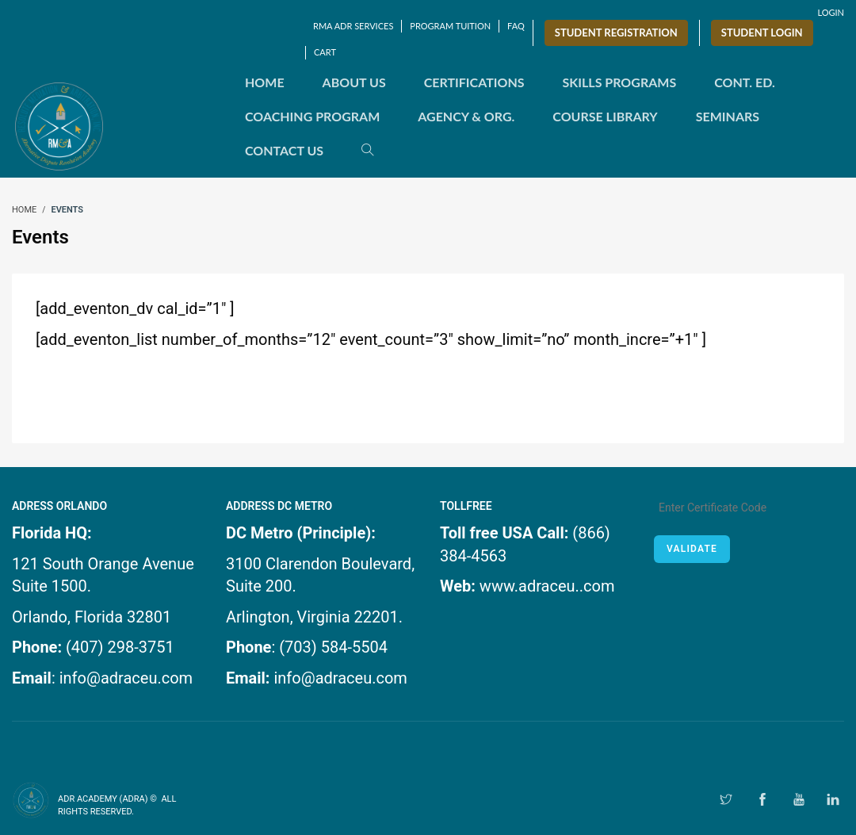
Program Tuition (450, 26)
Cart (325, 52)
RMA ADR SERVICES (353, 26)
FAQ (516, 26)
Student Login (762, 32)
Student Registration (616, 32)
